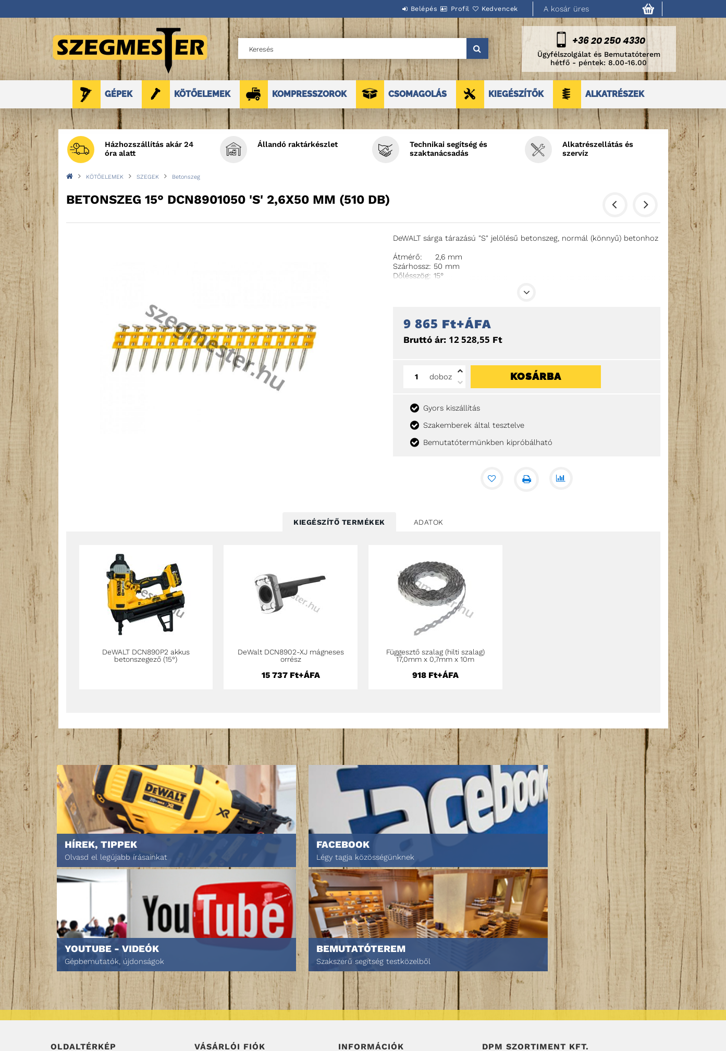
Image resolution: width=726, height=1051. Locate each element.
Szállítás (354, 1006)
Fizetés (350, 991)
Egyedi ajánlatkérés (85, 991)
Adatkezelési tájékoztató (381, 976)
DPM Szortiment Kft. (514, 1015)
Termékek (66, 976)
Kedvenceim (213, 1020)
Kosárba (535, 376)
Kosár (204, 1006)
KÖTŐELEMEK (202, 94)
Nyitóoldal (69, 962)
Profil (441, 9)
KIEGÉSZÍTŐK (516, 94)
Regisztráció (216, 976)
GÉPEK (118, 94)
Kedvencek (493, 9)
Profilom (209, 991)
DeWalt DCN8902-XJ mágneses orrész (291, 655)
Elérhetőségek (364, 1020)
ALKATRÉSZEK (614, 94)
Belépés (393, 9)
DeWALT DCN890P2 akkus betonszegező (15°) (146, 655)
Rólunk (63, 1006)
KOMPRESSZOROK (309, 94)
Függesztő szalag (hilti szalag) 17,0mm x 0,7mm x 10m (435, 655)
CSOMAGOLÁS (417, 94)
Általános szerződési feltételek (393, 962)
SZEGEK (148, 177)
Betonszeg (186, 177)
